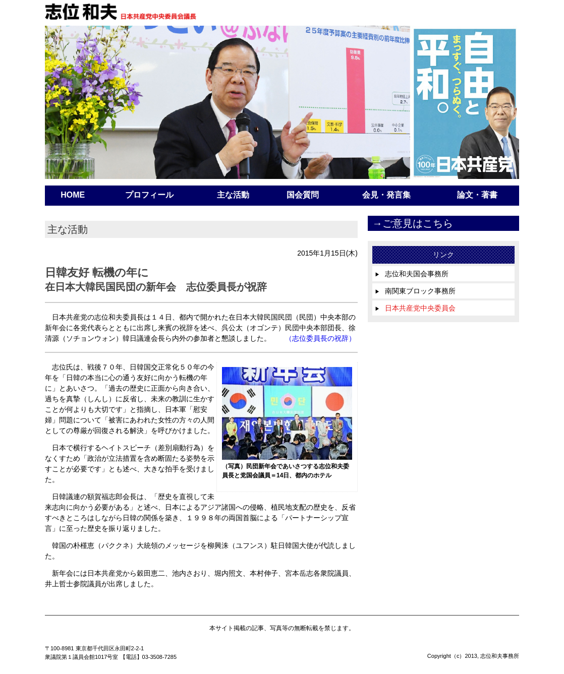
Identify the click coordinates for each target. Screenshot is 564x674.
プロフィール (149, 195)
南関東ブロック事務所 (415, 291)
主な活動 (233, 195)
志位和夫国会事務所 (411, 274)
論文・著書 (477, 195)
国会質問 (303, 195)
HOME (73, 195)
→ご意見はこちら (412, 223)
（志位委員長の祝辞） (320, 338)
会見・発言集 (386, 195)
